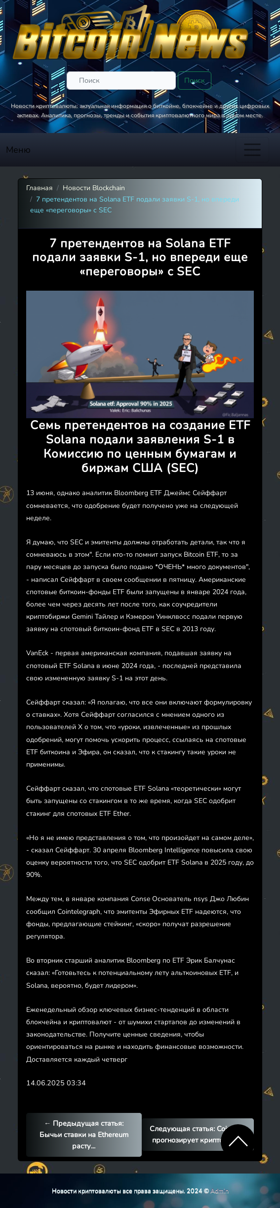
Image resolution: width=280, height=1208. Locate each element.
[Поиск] (121, 80)
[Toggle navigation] (252, 150)
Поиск (194, 80)
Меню (18, 150)
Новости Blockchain (94, 188)
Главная (39, 188)
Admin (219, 1190)
